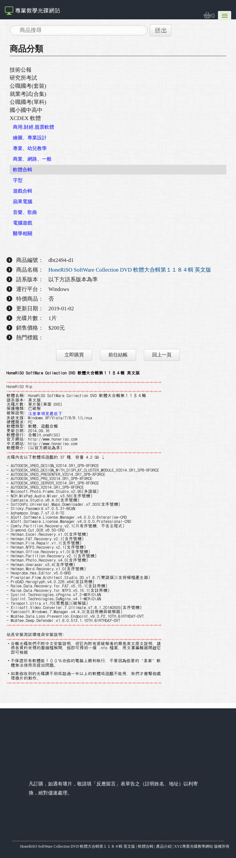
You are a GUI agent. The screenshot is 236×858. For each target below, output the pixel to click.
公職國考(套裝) (28, 86)
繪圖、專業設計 (30, 137)
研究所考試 (23, 78)
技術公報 (21, 70)
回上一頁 (162, 354)
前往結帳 (118, 354)
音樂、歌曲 (25, 212)
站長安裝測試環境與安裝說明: (35, 634)
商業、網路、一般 (32, 159)
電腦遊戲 (22, 222)
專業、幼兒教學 (30, 148)
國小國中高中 (26, 110)
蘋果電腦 (22, 201)
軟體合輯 (22, 169)
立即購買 (74, 354)
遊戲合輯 (22, 191)
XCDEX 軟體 (25, 118)
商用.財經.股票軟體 (33, 127)
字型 (18, 180)
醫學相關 (22, 233)
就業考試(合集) (28, 94)
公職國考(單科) (28, 102)
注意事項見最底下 (45, 413)
